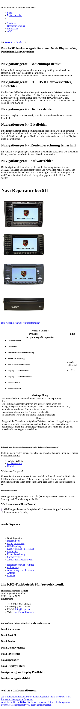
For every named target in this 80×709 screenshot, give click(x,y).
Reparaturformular (16, 26)
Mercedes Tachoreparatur (13, 705)
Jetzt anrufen (14, 15)
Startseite (11, 23)
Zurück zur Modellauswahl (20, 560)
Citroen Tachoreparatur (59, 702)
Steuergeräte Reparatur (22, 699)
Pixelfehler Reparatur (38, 697)
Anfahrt (11, 573)
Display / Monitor (15, 544)
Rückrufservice (14, 464)
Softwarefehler (14, 557)
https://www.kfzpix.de (23, 612)
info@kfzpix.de (22, 609)
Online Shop (13, 568)
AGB (9, 31)
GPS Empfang (14, 546)
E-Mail (10, 466)
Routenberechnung (16, 554)
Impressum (12, 28)
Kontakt (11, 576)
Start (9, 12)
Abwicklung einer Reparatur (21, 570)
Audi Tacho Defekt (10, 702)
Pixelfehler (12, 552)
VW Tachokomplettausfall (38, 705)
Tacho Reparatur (57, 697)
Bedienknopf (13, 541)
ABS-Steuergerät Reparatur (14, 697)
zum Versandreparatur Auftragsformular (20, 323)
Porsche (19, 42)
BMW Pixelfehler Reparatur (33, 702)
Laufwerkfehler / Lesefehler (20, 549)
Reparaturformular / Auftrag (20, 565)
